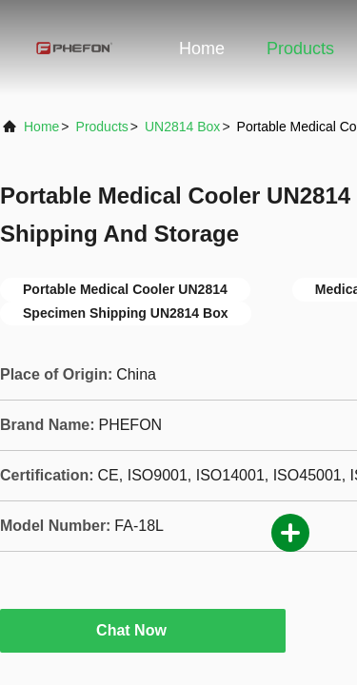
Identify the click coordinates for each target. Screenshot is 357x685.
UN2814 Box (182, 126)
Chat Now (142, 629)
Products (300, 48)
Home (202, 48)
